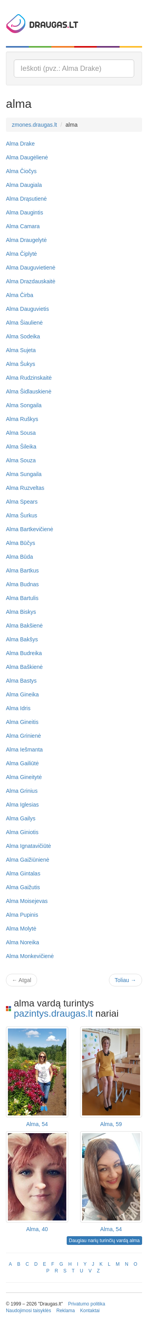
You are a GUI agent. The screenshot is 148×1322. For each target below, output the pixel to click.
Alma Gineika (22, 694)
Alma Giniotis (22, 832)
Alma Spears (21, 502)
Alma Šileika (21, 446)
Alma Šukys (20, 364)
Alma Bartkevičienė (29, 529)
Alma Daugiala (24, 185)
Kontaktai (90, 1310)
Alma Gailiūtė (22, 763)
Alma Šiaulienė (24, 322)
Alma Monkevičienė (30, 956)
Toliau (125, 980)
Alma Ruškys (22, 419)
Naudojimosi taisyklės (28, 1310)
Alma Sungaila (23, 474)
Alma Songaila (23, 405)
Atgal (21, 980)
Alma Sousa (21, 433)
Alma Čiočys (21, 171)
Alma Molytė (21, 928)
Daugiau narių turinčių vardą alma (104, 1240)
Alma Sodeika (23, 336)
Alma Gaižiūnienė (27, 860)
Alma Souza (21, 460)
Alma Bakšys (22, 639)
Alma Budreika (24, 653)
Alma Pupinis (22, 915)
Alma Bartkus (22, 570)
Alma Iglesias (22, 804)
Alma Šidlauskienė (28, 391)
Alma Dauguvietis (27, 309)
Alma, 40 (37, 1229)
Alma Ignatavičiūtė (28, 846)
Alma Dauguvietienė (30, 267)
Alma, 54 (37, 1124)
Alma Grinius (21, 791)
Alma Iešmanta (24, 749)
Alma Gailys (21, 818)
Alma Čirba (19, 295)
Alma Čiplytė (21, 254)
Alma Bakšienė (24, 625)
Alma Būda (19, 557)
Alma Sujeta (21, 350)
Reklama (65, 1310)
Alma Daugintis (24, 212)
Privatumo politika (86, 1304)
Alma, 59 (111, 1124)
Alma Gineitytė (24, 777)
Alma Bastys (21, 681)
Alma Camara (23, 226)
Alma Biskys (21, 612)
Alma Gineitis (22, 722)
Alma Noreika (22, 942)
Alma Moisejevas (27, 901)
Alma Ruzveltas (25, 488)
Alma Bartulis (22, 598)
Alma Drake (20, 143)
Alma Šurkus (21, 515)
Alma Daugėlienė (27, 157)
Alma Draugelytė (26, 240)
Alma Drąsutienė (26, 199)
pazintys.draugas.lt (53, 1013)
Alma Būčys (20, 543)
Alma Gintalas (23, 873)
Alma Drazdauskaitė (30, 281)
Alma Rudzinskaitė (29, 378)
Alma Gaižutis (23, 887)
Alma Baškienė (24, 667)
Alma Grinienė (23, 736)
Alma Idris (18, 708)
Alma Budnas (22, 584)
